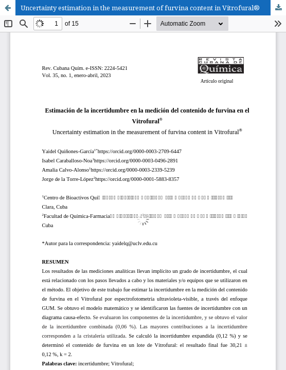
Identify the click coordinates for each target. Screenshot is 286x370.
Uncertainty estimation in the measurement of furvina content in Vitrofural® (140, 7)
